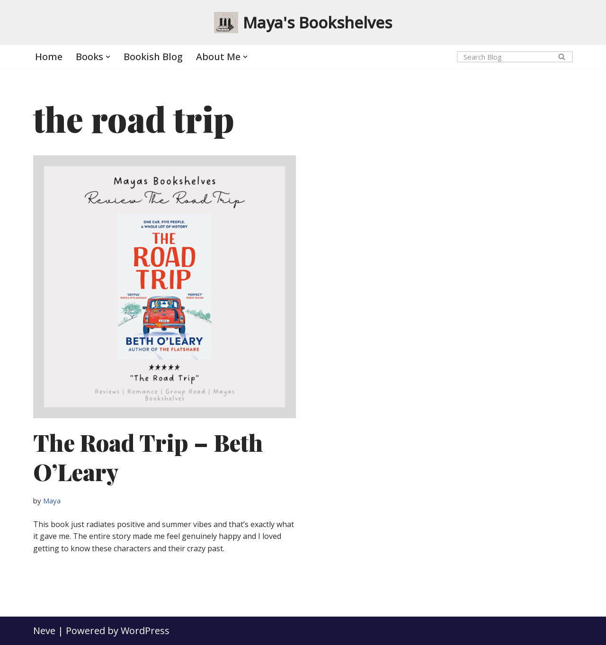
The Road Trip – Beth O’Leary (148, 457)
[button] (108, 56)
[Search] (504, 57)
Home (48, 56)
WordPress (145, 630)
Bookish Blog (153, 56)
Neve (44, 630)
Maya (52, 500)
